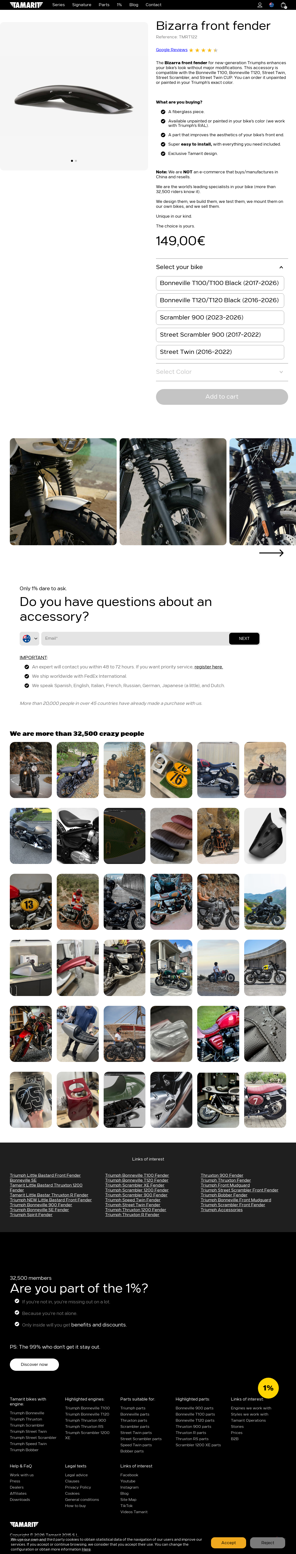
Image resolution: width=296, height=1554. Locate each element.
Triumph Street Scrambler (33, 1438)
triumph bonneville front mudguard (236, 1200)
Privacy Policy (78, 1487)
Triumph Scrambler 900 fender (136, 1195)
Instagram (129, 1487)
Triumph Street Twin (28, 1431)
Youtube (127, 1481)
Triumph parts (132, 1408)
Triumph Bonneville (27, 1413)
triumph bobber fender (224, 1195)
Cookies (72, 1493)
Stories (237, 1427)
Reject (267, 1543)
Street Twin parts (136, 1433)
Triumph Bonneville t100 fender (137, 1175)
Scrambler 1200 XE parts (198, 1445)
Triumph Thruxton (26, 1419)
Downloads (20, 1500)
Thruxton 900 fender (222, 1175)
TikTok (126, 1506)
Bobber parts (132, 1451)
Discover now (34, 1365)
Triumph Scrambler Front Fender (233, 1205)
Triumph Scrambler (27, 1425)
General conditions (82, 1500)
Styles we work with (249, 1414)
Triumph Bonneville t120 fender (137, 1180)
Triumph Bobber (24, 1450)
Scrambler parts (134, 1427)
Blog (133, 5)
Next (244, 638)
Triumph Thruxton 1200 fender (135, 1210)
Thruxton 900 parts (193, 1427)
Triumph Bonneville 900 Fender (41, 1205)
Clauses (72, 1481)
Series (58, 5)
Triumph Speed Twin (28, 1444)
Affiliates (18, 1493)
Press (15, 1481)
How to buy (75, 1506)
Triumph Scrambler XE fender (135, 1185)
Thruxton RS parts (192, 1439)
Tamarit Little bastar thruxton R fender (49, 1195)
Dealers (17, 1487)
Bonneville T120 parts (195, 1420)
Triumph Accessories (222, 1210)
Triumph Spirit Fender (31, 1215)
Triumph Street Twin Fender (132, 1205)
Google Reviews (187, 50)
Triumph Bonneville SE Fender (39, 1210)
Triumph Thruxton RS (84, 1427)
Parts (104, 5)
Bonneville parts (134, 1414)
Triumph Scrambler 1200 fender (137, 1190)
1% (119, 5)
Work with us (22, 1475)
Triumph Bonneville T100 (87, 1408)
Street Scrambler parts (141, 1439)
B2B (235, 1439)
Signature (81, 5)
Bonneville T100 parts (195, 1414)
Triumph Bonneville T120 (87, 1414)
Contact (153, 5)
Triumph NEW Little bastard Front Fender (51, 1200)
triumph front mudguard (225, 1185)
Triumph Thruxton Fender (226, 1180)
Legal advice (76, 1475)
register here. (209, 667)
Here (86, 1549)
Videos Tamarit (134, 1512)
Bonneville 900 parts (194, 1408)
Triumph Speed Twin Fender (133, 1200)
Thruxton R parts (191, 1433)
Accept (228, 1543)
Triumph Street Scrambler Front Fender (240, 1190)
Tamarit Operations (248, 1420)
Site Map (128, 1500)
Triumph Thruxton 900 (85, 1420)
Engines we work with (251, 1408)
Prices (236, 1433)
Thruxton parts (133, 1420)
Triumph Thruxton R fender (132, 1215)
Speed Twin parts (136, 1445)
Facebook (129, 1475)
